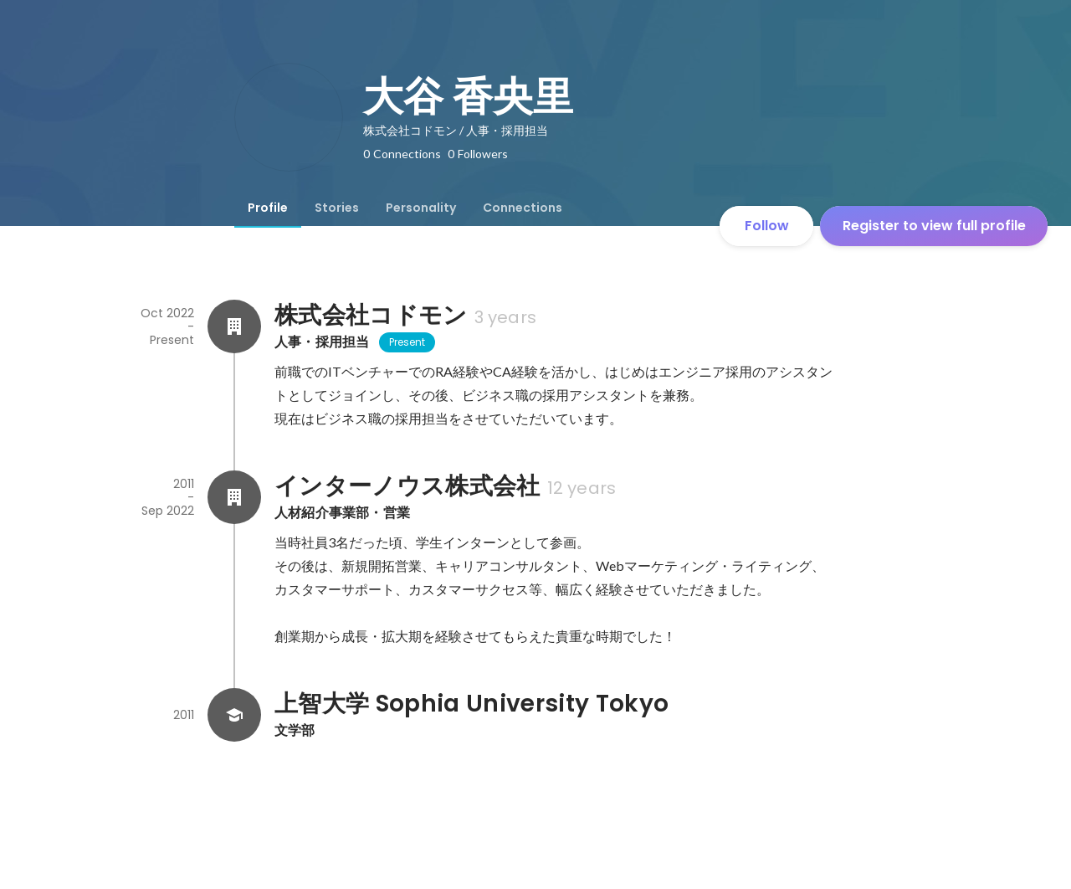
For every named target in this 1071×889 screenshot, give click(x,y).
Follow (767, 225)
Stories (337, 207)
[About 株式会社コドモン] (234, 326)
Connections (522, 207)
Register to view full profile (934, 225)
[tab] (267, 208)
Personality (421, 207)
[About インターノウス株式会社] (234, 497)
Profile (268, 207)
